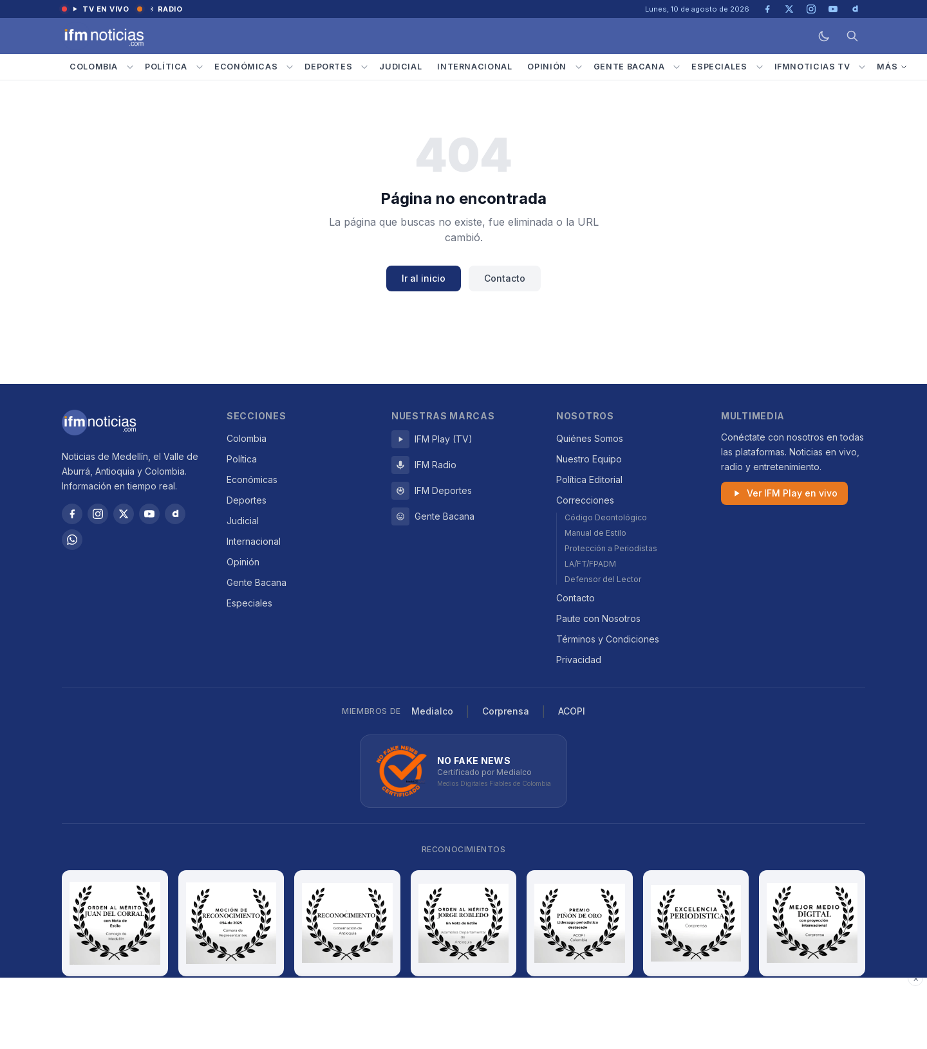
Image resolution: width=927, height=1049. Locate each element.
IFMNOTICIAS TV (812, 66)
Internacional (474, 66)
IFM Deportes (431, 491)
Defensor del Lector (603, 579)
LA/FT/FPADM (590, 564)
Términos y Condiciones (607, 639)
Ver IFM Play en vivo (784, 493)
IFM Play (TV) (432, 439)
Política (166, 66)
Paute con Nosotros (598, 618)
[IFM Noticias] (99, 422)
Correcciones (585, 500)
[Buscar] (852, 36)
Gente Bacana (629, 66)
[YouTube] (149, 514)
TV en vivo (95, 9)
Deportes (328, 66)
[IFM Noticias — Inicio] (103, 36)
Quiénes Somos (589, 438)
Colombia (94, 66)
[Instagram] (98, 514)
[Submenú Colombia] (130, 67)
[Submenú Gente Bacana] (677, 67)
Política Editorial (589, 479)
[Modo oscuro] (824, 36)
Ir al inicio (423, 278)
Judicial (400, 66)
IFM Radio (423, 465)
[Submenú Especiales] (760, 67)
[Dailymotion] (175, 514)
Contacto (504, 278)
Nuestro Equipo (589, 458)
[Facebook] (72, 514)
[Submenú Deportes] (364, 67)
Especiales (719, 66)
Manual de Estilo (595, 533)
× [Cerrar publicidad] (916, 977)
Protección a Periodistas (611, 548)
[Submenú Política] (199, 67)
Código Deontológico (606, 517)
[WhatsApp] (72, 539)
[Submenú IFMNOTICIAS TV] (862, 67)
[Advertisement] (463, 1013)
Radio (160, 9)
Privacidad (578, 659)
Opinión (546, 66)
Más (892, 66)
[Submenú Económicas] (290, 67)
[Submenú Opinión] (579, 67)
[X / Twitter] (123, 514)
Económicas (245, 66)
